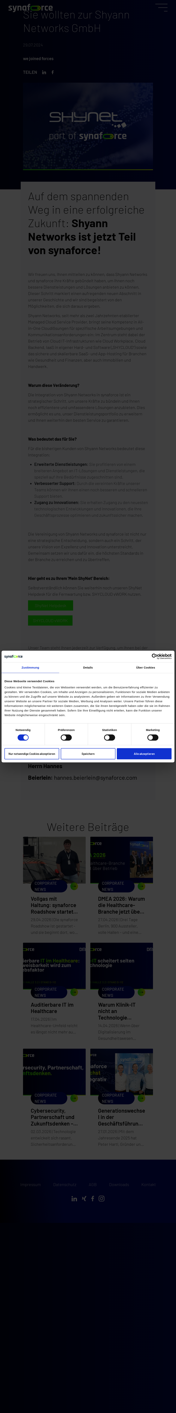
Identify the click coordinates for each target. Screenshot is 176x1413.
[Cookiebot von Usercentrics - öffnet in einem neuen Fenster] (155, 656)
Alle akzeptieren (144, 753)
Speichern (88, 753)
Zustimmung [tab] (30, 667)
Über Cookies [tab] (145, 667)
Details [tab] (88, 667)
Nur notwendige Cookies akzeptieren (32, 753)
